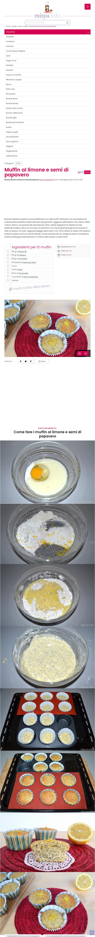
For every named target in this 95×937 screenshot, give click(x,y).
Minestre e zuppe (14, 79)
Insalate (9, 65)
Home (8, 26)
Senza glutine (12, 141)
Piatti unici (10, 89)
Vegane (9, 146)
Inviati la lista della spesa (29, 287)
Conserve (10, 41)
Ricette (14, 26)
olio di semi (23, 273)
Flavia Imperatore (46, 180)
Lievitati (9, 70)
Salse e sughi (12, 132)
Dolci (20, 26)
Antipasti (10, 37)
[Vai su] (91, 932)
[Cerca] (45, 22)
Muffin (26, 26)
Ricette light (11, 118)
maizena (22, 255)
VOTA (87, 172)
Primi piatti (10, 94)
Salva (41, 361)
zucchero (23, 259)
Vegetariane (11, 151)
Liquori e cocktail (13, 75)
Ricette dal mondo (14, 108)
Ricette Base (11, 98)
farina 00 (23, 251)
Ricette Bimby (12, 103)
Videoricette (11, 156)
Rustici (9, 127)
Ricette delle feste (14, 113)
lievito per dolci (29, 262)
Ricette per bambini (15, 122)
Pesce (8, 84)
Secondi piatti (12, 137)
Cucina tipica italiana (15, 51)
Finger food (11, 60)
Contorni (10, 46)
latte (20, 270)
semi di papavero (31, 277)
